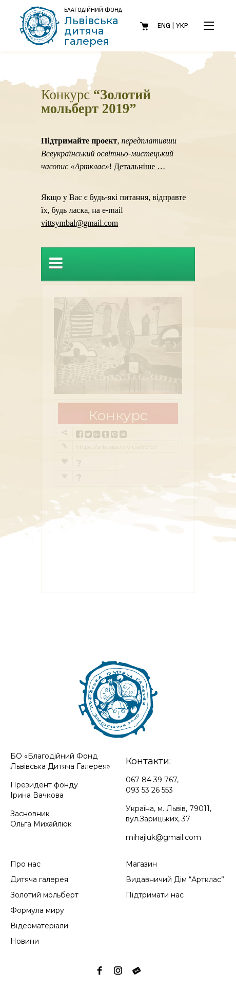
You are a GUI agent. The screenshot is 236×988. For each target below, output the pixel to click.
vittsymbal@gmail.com (79, 223)
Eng (164, 25)
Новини (24, 941)
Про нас (25, 864)
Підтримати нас (155, 895)
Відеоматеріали (39, 925)
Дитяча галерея (39, 879)
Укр (182, 25)
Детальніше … (139, 166)
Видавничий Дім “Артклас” (175, 879)
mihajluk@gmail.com (163, 837)
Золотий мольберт (44, 895)
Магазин (141, 864)
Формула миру (37, 910)
